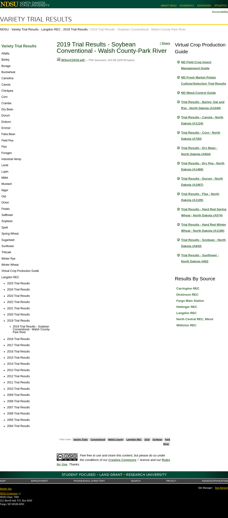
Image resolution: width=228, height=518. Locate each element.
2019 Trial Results (75, 29)
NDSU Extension (9, 493)
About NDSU (168, 5)
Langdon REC (51, 29)
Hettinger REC (186, 307)
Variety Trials (80, 439)
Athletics (220, 5)
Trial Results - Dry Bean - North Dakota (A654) (199, 151)
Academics (187, 5)
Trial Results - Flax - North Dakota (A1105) (200, 197)
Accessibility (220, 11)
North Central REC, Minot (194, 319)
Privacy (171, 480)
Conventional (97, 439)
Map (2, 480)
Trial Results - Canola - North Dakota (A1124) (202, 120)
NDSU (4, 29)
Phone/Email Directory (89, 480)
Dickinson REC (187, 294)
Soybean (157, 439)
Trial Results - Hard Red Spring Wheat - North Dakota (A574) (203, 212)
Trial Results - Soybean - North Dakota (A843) (203, 243)
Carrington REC (188, 288)
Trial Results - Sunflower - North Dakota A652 (200, 258)
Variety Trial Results (36, 19)
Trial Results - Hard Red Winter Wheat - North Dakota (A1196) (203, 227)
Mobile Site (6, 489)
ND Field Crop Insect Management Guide (196, 65)
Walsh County (116, 439)
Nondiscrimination (215, 480)
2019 (147, 439)
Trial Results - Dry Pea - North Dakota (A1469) (203, 166)
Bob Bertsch (221, 488)
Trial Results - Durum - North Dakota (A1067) (202, 181)
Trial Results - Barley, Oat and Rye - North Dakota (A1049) (202, 105)
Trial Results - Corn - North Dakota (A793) (200, 136)
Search (136, 480)
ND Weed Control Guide (198, 93)
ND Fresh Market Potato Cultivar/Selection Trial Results (203, 80)
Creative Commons (122, 460)
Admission (204, 5)
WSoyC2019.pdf (71, 60)
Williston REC (186, 325)
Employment (39, 480)
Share (166, 43)
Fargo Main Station (190, 301)
